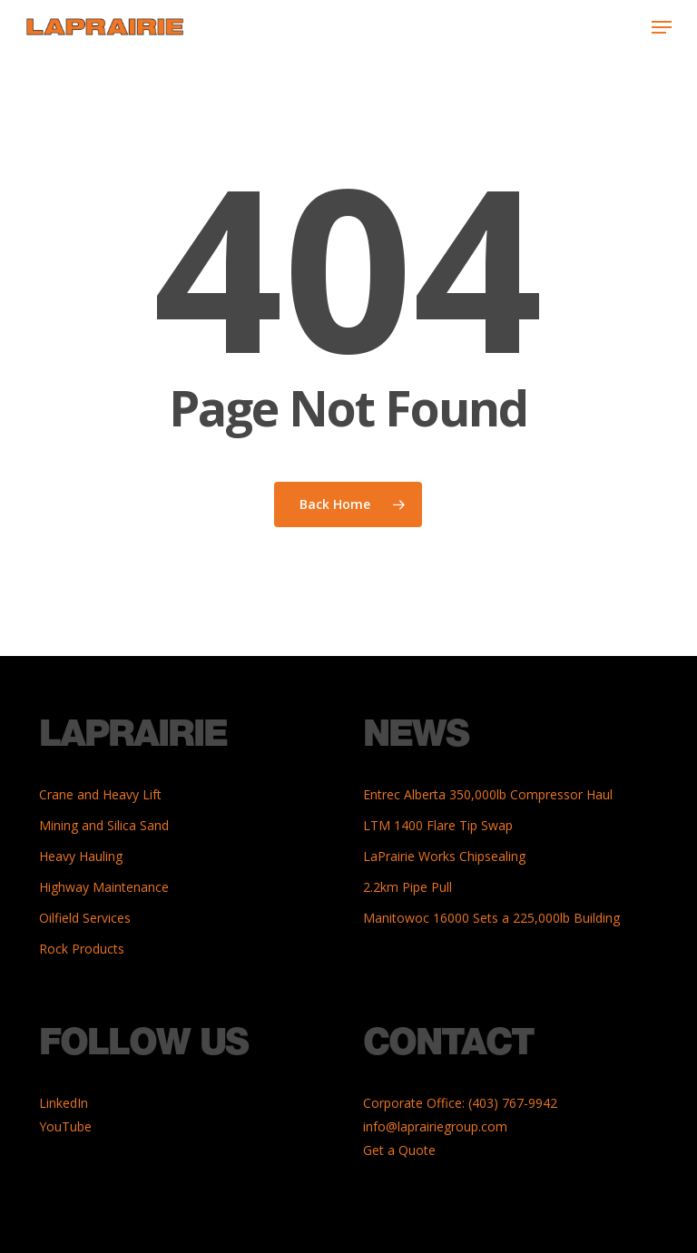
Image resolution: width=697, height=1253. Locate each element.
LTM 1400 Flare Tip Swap (438, 825)
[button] (662, 27)
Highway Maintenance (104, 887)
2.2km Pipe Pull (407, 887)
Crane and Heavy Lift (100, 794)
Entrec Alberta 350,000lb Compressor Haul (488, 794)
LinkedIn (63, 1102)
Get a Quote (399, 1150)
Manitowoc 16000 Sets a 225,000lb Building (491, 917)
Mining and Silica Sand (104, 825)
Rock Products (81, 948)
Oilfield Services (85, 917)
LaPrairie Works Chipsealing (444, 856)
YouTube (65, 1126)
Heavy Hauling (81, 856)
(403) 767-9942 (512, 1102)
